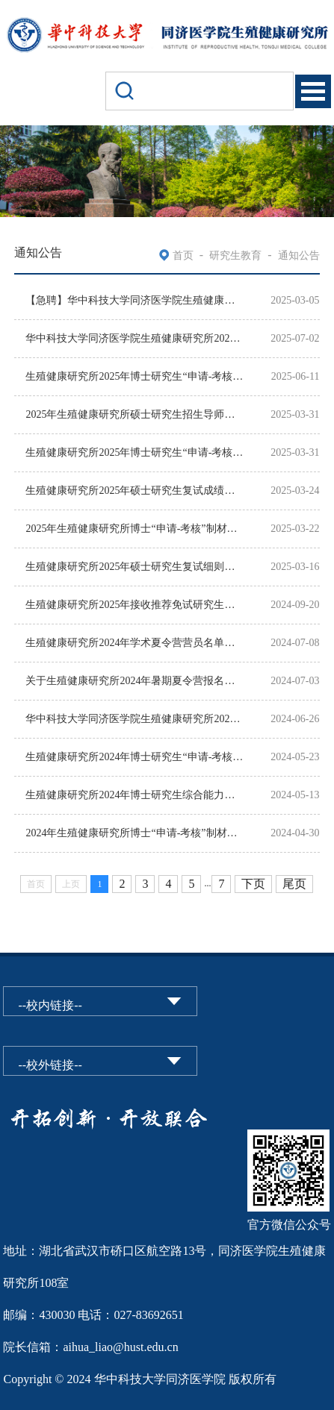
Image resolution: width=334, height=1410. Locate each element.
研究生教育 (235, 255)
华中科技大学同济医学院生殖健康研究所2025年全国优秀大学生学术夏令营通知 (134, 338)
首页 (183, 255)
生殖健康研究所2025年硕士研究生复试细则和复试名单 (134, 566)
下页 (253, 883)
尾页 (294, 883)
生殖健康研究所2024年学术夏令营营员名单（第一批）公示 (134, 642)
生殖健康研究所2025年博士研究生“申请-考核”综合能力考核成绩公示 (134, 452)
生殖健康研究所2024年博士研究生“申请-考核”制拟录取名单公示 (134, 756)
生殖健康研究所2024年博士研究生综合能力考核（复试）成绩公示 (134, 794)
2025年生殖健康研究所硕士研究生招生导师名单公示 (134, 414)
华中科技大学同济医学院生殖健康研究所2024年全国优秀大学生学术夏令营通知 (134, 718)
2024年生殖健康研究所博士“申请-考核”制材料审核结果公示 (134, 833)
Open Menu (313, 91)
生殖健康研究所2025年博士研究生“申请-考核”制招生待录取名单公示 (134, 376)
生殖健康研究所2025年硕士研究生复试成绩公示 (134, 490)
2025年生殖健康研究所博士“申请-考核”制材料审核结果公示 (134, 528)
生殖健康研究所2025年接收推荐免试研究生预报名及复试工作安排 (134, 604)
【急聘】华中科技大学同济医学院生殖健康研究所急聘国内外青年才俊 (134, 300)
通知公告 (299, 255)
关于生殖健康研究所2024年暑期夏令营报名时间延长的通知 (134, 680)
